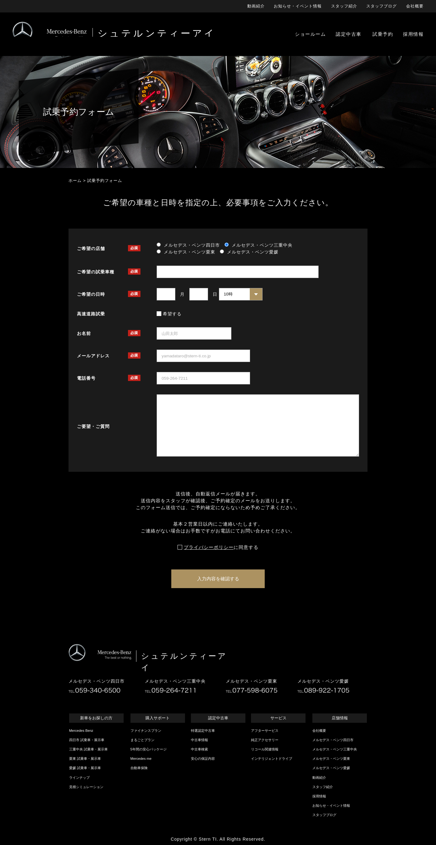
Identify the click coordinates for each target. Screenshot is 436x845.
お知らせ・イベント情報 (298, 6)
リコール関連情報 (264, 749)
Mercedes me (141, 758)
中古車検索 (199, 749)
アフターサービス (264, 730)
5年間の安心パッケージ (148, 749)
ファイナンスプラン (145, 730)
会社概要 (415, 6)
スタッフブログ (381, 6)
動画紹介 (256, 6)
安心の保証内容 (203, 758)
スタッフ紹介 (344, 6)
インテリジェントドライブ (271, 758)
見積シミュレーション (86, 787)
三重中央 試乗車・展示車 (88, 749)
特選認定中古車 (203, 730)
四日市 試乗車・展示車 (86, 740)
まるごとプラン (142, 740)
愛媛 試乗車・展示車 (85, 768)
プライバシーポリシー (209, 547)
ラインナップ (79, 777)
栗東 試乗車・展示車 (85, 758)
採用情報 (319, 796)
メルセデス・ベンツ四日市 (332, 740)
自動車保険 (139, 768)
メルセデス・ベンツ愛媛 (331, 768)
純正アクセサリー (264, 740)
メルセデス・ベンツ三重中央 (334, 749)
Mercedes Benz (81, 730)
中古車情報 (199, 740)
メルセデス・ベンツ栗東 (331, 758)
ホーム (75, 180)
